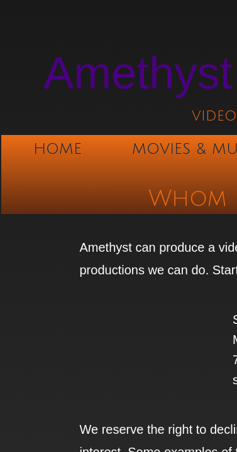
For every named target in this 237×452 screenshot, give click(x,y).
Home (57, 149)
